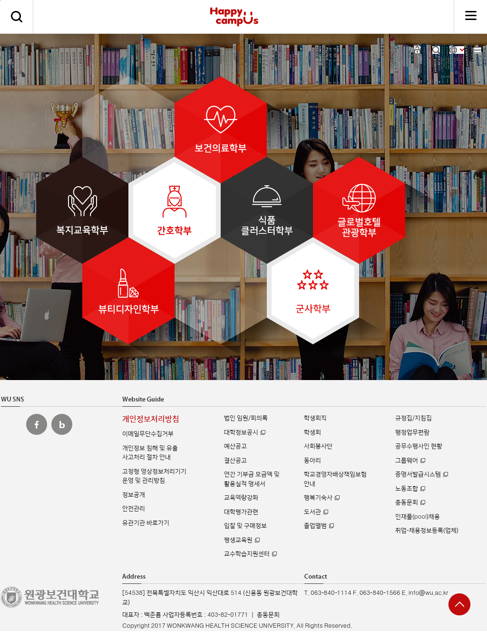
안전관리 (133, 508)
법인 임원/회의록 (246, 418)
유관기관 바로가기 (145, 523)
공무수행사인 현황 (418, 446)
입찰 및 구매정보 (245, 525)
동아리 (312, 460)
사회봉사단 (318, 446)
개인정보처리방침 (150, 419)
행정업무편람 (412, 432)
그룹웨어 (406, 460)
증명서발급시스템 (418, 474)
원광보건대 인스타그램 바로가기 (11, 424)
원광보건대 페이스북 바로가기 (36, 424)
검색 (436, 50)
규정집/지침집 (413, 418)
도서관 (312, 512)
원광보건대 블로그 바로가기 (61, 424)
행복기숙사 (318, 497)
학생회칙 (315, 418)
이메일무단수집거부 (148, 434)
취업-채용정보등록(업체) (426, 530)
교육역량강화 (241, 497)
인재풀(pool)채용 (417, 516)
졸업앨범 (315, 525)
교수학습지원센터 (247, 554)
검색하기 (16, 16)
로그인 (417, 50)
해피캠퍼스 (234, 16)
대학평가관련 (241, 512)
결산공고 (235, 460)
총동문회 (406, 502)
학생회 (312, 432)
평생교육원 (238, 540)
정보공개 (133, 495)
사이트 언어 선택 (457, 50)
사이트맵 (477, 50)
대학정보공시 (241, 432)
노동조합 (406, 488)
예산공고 (235, 446)
